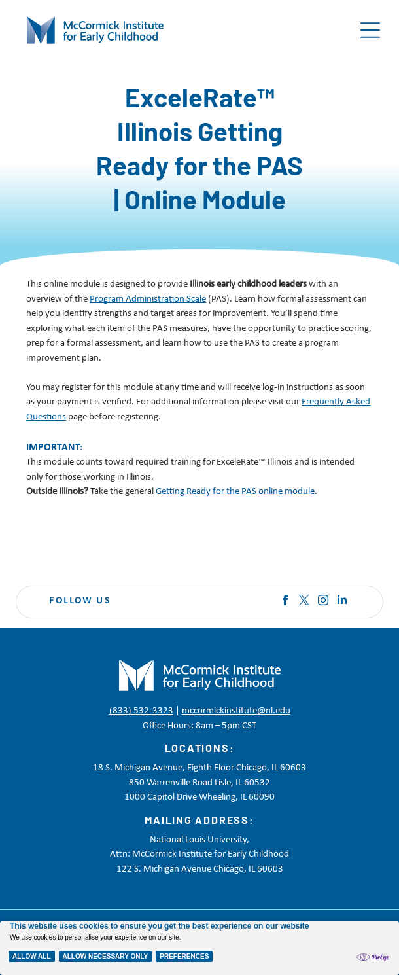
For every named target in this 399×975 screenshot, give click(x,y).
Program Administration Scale (148, 299)
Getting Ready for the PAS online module (235, 492)
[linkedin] (342, 601)
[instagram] (323, 601)
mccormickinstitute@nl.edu (236, 711)
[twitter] (304, 601)
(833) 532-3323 (141, 711)
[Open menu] (370, 30)
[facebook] (285, 601)
